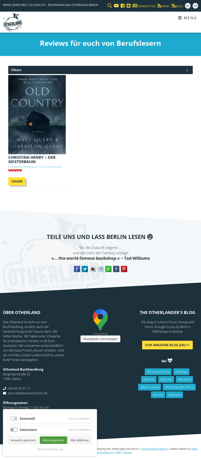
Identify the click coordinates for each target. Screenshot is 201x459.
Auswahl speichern (23, 440)
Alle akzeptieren (53, 440)
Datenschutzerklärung (100, 452)
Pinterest (124, 269)
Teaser (17, 181)
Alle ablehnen (80, 440)
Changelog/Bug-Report (154, 449)
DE (195, 6)
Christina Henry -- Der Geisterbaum (32, 159)
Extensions (28, 430)
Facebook (77, 269)
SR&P (194, 449)
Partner (127, 452)
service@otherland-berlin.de (28, 393)
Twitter (85, 269)
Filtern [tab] (16, 70)
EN (188, 6)
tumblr (116, 269)
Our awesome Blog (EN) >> (167, 345)
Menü (187, 17)
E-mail (93, 269)
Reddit (100, 269)
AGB (118, 452)
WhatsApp (108, 269)
